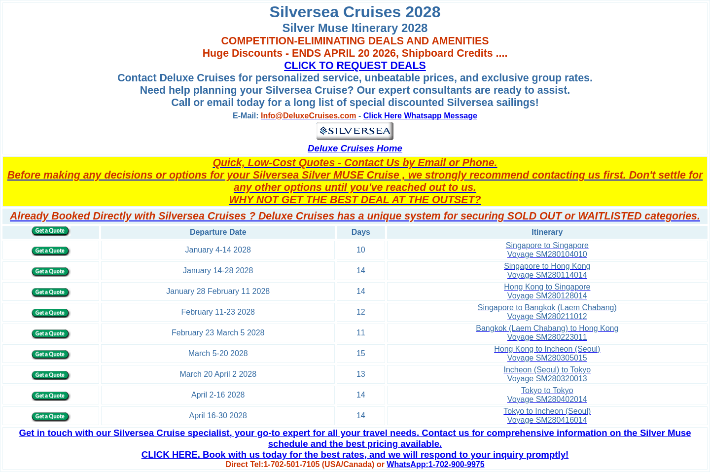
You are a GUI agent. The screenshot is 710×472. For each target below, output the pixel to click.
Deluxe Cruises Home (355, 148)
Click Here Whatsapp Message (420, 115)
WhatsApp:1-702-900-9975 (435, 464)
